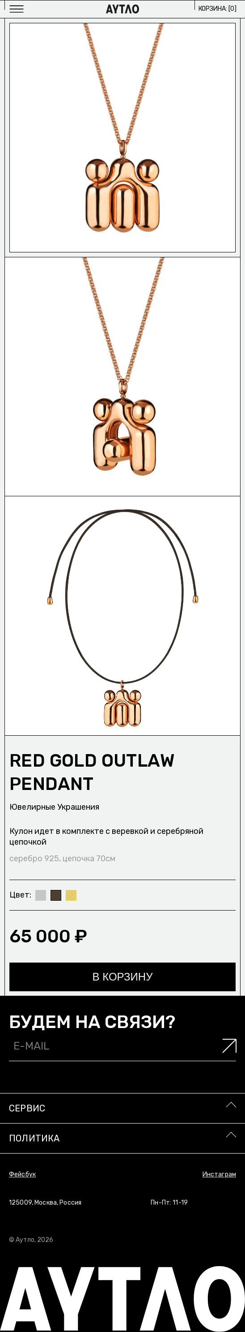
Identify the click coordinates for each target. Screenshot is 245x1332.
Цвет (19, 895)
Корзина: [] (218, 9)
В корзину (123, 977)
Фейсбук (22, 1174)
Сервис (27, 1108)
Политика (34, 1138)
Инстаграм (219, 1174)
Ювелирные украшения (54, 807)
